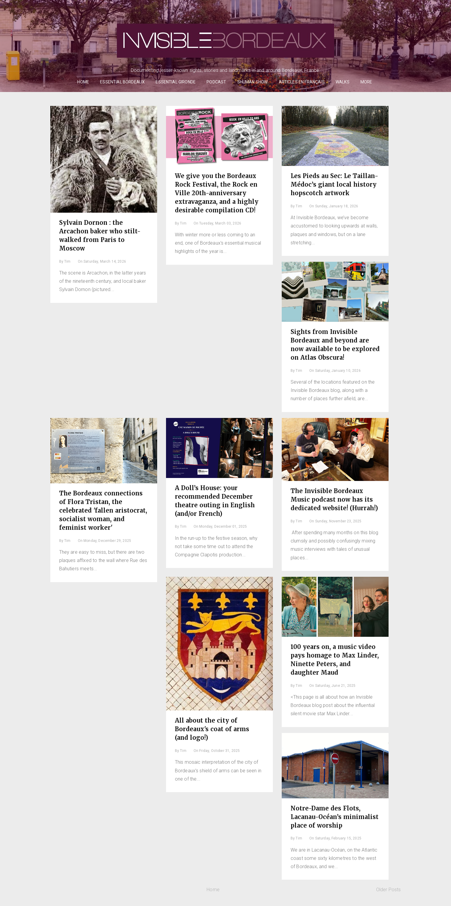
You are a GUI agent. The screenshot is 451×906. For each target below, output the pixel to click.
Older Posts (388, 889)
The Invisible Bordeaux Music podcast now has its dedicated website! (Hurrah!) (334, 499)
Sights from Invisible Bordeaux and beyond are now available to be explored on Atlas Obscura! (335, 344)
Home (213, 889)
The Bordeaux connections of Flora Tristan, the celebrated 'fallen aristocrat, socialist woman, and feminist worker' (103, 510)
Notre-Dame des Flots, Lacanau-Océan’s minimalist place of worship (334, 817)
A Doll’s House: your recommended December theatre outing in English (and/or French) (215, 500)
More (366, 82)
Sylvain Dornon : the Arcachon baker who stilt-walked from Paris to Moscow (100, 235)
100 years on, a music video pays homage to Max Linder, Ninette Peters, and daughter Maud (335, 659)
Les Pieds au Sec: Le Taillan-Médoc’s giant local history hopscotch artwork (334, 184)
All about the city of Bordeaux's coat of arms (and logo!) (212, 729)
